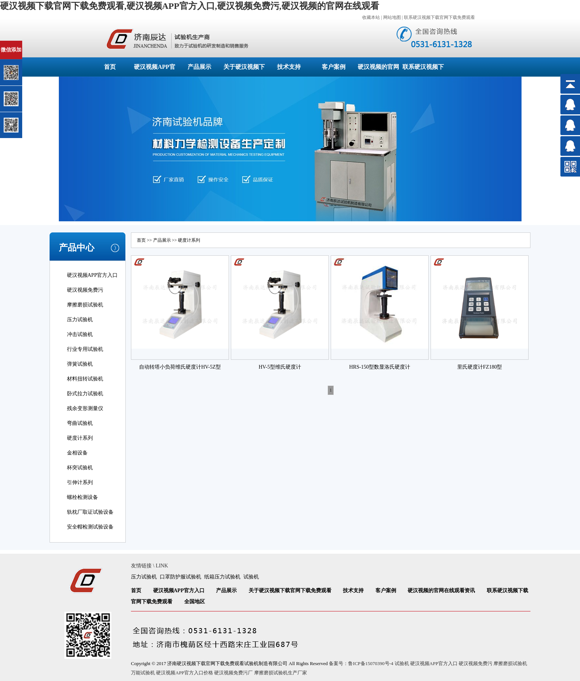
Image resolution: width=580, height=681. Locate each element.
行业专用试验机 (85, 349)
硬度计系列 (80, 438)
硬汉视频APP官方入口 (92, 275)
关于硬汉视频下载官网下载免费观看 (290, 590)
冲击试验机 (80, 334)
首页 (110, 67)
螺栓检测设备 (82, 497)
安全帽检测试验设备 (90, 527)
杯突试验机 (80, 467)
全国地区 (194, 601)
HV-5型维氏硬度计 (280, 367)
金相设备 (77, 453)
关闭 (37, 43)
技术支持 (289, 67)
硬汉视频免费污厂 (233, 672)
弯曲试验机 (80, 423)
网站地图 (392, 17)
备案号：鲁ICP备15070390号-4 (361, 663)
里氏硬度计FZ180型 (479, 367)
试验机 (251, 577)
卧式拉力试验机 (85, 393)
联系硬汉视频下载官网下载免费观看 (439, 17)
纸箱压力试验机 (222, 577)
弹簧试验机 (80, 364)
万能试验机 (143, 672)
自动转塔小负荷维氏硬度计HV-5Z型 (180, 367)
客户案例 (333, 67)
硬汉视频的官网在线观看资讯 (441, 590)
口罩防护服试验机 (180, 577)
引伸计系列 (80, 482)
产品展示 (199, 67)
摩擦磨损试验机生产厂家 (280, 672)
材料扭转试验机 (85, 379)
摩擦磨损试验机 (85, 305)
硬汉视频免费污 (85, 290)
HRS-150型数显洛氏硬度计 (379, 367)
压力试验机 (80, 319)
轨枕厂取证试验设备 (90, 512)
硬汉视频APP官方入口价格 (184, 672)
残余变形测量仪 (85, 408)
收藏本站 (371, 17)
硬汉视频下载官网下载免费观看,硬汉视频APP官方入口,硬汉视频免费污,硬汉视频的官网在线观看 (189, 6)
